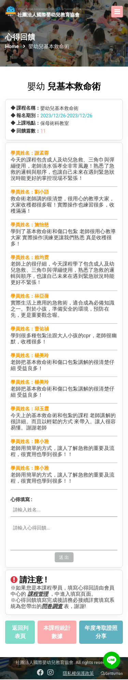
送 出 (64, 558)
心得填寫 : (21, 499)
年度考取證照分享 (101, 632)
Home (12, 46)
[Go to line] (111, 660)
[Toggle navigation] (117, 11)
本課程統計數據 (57, 632)
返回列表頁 (20, 632)
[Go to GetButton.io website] (112, 673)
